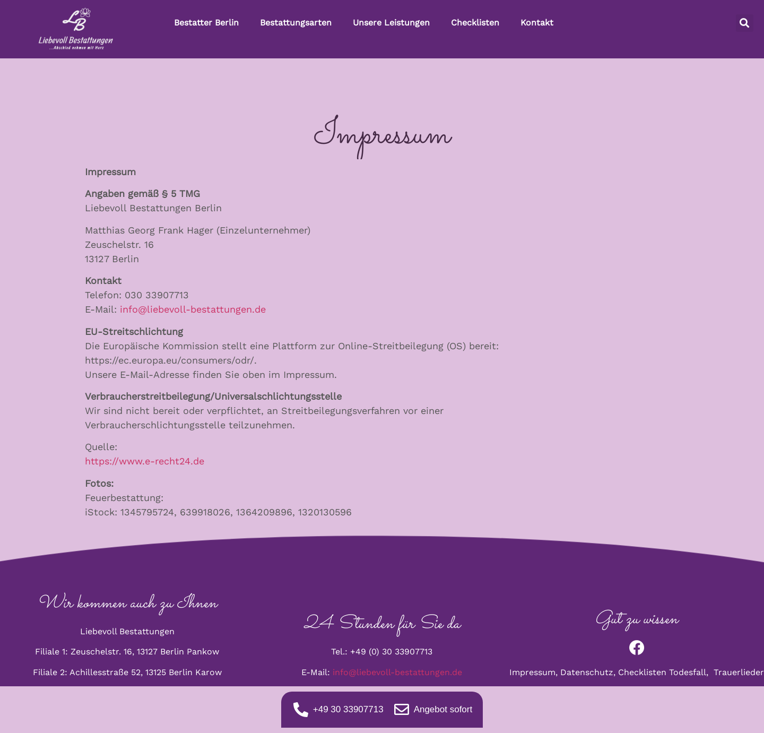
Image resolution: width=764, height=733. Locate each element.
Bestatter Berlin (206, 23)
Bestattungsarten (296, 23)
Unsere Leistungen (391, 23)
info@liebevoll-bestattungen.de (193, 309)
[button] (744, 23)
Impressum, (534, 672)
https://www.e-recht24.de (144, 461)
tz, (611, 672)
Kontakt (536, 23)
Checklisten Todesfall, (666, 672)
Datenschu (582, 672)
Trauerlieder (739, 672)
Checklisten (475, 23)
